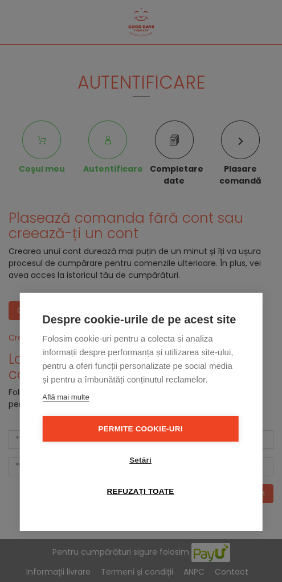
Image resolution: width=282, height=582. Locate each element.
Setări (140, 460)
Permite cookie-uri (140, 429)
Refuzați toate (140, 491)
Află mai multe (65, 397)
